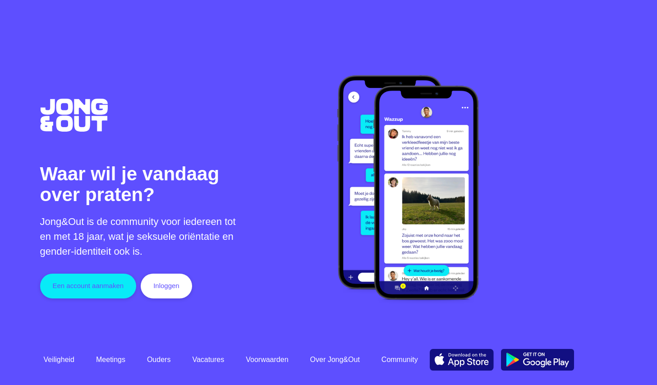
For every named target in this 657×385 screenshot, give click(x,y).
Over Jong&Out (335, 359)
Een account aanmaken (88, 285)
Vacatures (208, 359)
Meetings (110, 359)
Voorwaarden (267, 359)
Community (399, 359)
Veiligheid (59, 359)
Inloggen (166, 285)
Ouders (158, 359)
